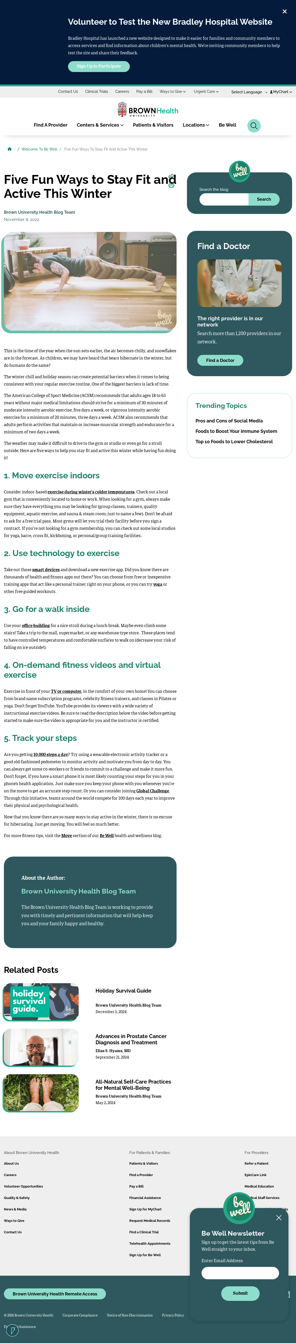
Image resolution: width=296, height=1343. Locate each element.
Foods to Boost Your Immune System (236, 431)
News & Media (15, 1209)
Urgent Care (206, 91)
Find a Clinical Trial (144, 1232)
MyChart (281, 91)
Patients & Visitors (153, 125)
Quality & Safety (17, 1198)
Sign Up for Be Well (145, 1255)
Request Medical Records (149, 1221)
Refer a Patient (256, 1163)
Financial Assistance (145, 1198)
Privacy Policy (173, 1315)
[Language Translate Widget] (247, 92)
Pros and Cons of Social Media (229, 420)
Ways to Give (173, 91)
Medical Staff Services (262, 1198)
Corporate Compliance (80, 1315)
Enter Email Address (222, 1261)
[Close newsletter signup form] (279, 1218)
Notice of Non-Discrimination (130, 1315)
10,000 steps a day (50, 755)
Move (66, 836)
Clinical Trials (96, 91)
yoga (157, 585)
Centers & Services (100, 125)
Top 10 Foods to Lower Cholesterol (234, 441)
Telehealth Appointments (149, 1244)
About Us (11, 1163)
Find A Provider (51, 125)
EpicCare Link (255, 1175)
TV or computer (66, 692)
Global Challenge (152, 791)
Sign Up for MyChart (145, 1209)
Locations (196, 125)
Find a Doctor (220, 360)
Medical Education (259, 1186)
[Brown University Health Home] (9, 149)
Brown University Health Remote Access (55, 1293)
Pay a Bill (144, 91)
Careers (122, 91)
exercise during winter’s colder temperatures (91, 492)
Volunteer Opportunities (23, 1186)
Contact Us (68, 91)
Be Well (227, 125)
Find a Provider (141, 1175)
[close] (285, 10)
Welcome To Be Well (39, 149)
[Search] (254, 126)
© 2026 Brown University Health (28, 1315)
